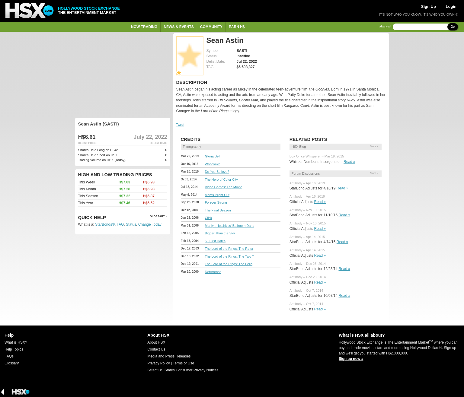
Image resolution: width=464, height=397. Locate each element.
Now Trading (144, 27)
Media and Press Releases (168, 356)
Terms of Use (183, 363)
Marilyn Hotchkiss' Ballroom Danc (229, 225)
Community (211, 27)
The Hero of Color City (221, 179)
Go (453, 26)
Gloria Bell (212, 156)
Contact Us (156, 349)
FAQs (9, 356)
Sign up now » (351, 359)
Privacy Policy (158, 363)
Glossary (12, 363)
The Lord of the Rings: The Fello (229, 264)
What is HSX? (16, 342)
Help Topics (14, 349)
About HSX (156, 342)
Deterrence (213, 272)
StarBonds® (105, 224)
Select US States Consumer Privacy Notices (182, 370)
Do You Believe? (217, 171)
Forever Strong (216, 202)
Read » (349, 162)
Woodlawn (212, 164)
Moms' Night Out (217, 195)
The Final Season (218, 210)
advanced (385, 26)
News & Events (179, 27)
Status (131, 224)
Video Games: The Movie (223, 187)
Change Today (150, 224)
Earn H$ (237, 27)
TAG (120, 224)
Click (208, 218)
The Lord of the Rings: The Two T (229, 256)
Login (451, 6)
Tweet (180, 124)
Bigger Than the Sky (220, 233)
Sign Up (428, 6)
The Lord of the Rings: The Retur (229, 248)
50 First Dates (215, 241)
